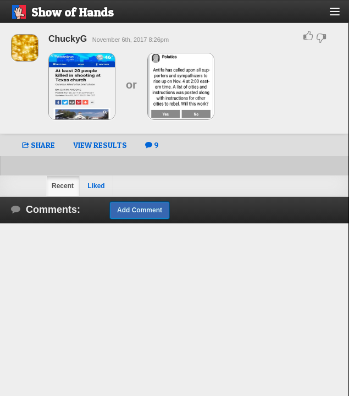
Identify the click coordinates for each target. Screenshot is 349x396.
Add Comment (139, 210)
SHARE (38, 145)
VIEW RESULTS (100, 145)
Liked (95, 186)
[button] (341, 16)
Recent (63, 186)
